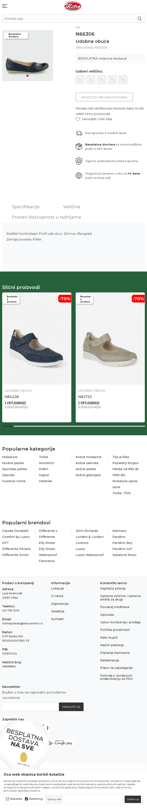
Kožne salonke (87, 463)
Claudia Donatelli (15, 531)
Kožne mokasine (88, 457)
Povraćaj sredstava (114, 607)
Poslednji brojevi (125, 463)
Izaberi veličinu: (89, 71)
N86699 (85, 397)
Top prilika (120, 457)
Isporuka (107, 615)
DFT (5, 543)
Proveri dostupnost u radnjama (46, 217)
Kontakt (57, 619)
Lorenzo (82, 543)
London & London (90, 537)
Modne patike (13, 463)
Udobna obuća (92, 41)
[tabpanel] (27, 55)
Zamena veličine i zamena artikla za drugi (120, 597)
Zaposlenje (60, 604)
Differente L (48, 531)
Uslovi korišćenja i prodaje (120, 622)
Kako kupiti (109, 637)
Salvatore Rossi (124, 555)
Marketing (36, 799)
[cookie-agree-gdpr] (133, 799)
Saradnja (57, 611)
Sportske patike (14, 469)
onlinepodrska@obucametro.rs (22, 623)
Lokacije (57, 588)
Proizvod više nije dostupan (104, 97)
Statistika (16, 799)
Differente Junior (15, 555)
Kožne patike (86, 469)
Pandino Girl (122, 549)
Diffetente (47, 537)
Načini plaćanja (112, 645)
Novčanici (46, 463)
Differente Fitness (16, 549)
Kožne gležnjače (88, 475)
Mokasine (9, 457)
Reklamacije (109, 660)
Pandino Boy (122, 543)
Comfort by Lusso (16, 537)
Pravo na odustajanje (116, 668)
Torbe (43, 457)
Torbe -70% (121, 493)
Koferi (43, 469)
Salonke (8, 475)
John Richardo (87, 531)
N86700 (12, 397)
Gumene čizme (14, 481)
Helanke (45, 481)
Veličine (71, 206)
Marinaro (119, 531)
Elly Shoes (47, 543)
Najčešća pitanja (113, 588)
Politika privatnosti (115, 630)
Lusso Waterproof (90, 555)
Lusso (80, 549)
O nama (57, 596)
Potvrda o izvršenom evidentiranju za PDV (116, 677)
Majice (44, 475)
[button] (94, 119)
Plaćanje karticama (115, 653)
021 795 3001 (10, 610)
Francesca (47, 561)
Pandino (119, 537)
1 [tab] (27, 76)
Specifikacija (26, 206)
